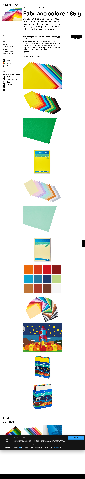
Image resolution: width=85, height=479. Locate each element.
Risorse (25, 1)
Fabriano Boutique (40, 1)
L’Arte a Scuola (27, 8)
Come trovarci (31, 1)
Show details (56, 476)
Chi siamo (5, 1)
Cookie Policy (49, 473)
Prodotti (10, 1)
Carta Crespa (7, 441)
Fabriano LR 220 (48, 441)
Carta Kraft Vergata (29, 441)
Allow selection (76, 470)
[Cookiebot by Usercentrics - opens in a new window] (7, 477)
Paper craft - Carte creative (41, 8)
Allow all (76, 466)
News (14, 1)
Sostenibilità (19, 1)
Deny (76, 473)
